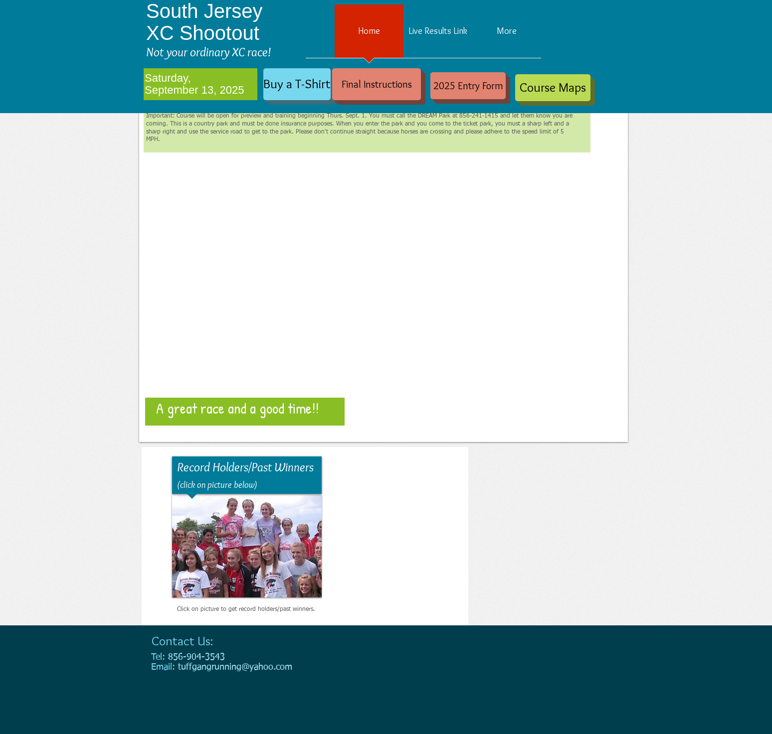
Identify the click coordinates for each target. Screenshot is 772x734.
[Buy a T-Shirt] (297, 84)
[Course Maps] (552, 87)
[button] (383, 272)
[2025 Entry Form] (468, 85)
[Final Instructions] (376, 84)
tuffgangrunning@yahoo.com (235, 667)
